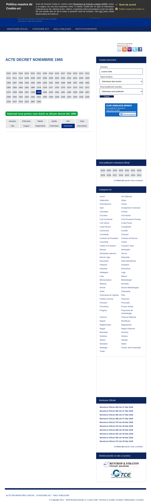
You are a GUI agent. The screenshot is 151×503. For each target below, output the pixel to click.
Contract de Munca (129, 238)
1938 (81, 97)
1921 (27, 101)
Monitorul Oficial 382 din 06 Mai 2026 (116, 438)
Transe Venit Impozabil (131, 347)
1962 (57, 92)
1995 (27, 83)
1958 (81, 92)
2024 (21, 73)
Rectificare (125, 321)
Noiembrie (68, 126)
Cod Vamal (104, 223)
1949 (51, 97)
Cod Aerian (126, 215)
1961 (63, 92)
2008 (33, 78)
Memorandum (105, 280)
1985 (87, 83)
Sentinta (103, 336)
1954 (21, 97)
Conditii (124, 231)
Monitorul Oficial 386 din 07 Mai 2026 (116, 419)
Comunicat (104, 231)
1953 (27, 97)
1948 (57, 97)
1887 (33, 101)
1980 (33, 87)
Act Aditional (126, 196)
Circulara (103, 215)
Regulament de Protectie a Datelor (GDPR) (90, 4)
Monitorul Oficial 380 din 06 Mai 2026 (116, 430)
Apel (102, 208)
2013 (87, 73)
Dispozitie (125, 257)
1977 (51, 87)
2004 (57, 78)
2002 (69, 78)
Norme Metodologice (130, 287)
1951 (39, 97)
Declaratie (125, 249)
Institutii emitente (86, 29)
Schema (124, 332)
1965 (39, 92)
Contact (140, 500)
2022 (33, 73)
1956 (8, 97)
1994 (33, 83)
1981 (27, 87)
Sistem (103, 340)
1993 (39, 83)
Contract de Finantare (109, 238)
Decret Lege (105, 257)
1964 (45, 92)
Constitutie (104, 234)
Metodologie (126, 280)
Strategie (103, 347)
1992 (45, 83)
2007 (39, 78)
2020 (45, 73)
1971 (87, 87)
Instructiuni (126, 268)
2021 (39, 73)
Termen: (104, 67)
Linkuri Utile (93, 500)
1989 (63, 83)
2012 (8, 78)
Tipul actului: (106, 77)
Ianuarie (12, 121)
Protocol (103, 317)
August (26, 126)
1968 (21, 92)
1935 (87, 97)
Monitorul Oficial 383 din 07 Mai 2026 (116, 407)
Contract (124, 234)
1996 (21, 83)
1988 (69, 83)
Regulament (126, 325)
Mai (68, 121)
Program (103, 310)
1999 (87, 78)
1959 (75, 92)
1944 (69, 97)
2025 (15, 73)
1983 (15, 87)
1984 (8, 87)
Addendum (104, 200)
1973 (75, 87)
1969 (15, 92)
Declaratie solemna (108, 253)
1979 (39, 87)
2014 (81, 73)
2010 (21, 78)
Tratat (102, 351)
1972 (81, 87)
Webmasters (130, 500)
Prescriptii (125, 303)
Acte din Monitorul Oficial (20, 495)
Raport (102, 321)
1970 (8, 92)
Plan (123, 295)
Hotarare (103, 265)
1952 (33, 97)
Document (104, 261)
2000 (81, 78)
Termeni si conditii (107, 500)
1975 (63, 87)
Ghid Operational (128, 261)
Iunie (82, 121)
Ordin (102, 291)
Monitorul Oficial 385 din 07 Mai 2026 (116, 415)
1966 (33, 92)
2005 (51, 78)
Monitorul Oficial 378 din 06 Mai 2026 (116, 422)
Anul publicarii (62, 29)
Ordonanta (125, 291)
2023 (27, 73)
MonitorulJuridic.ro (78, 500)
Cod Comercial (106, 219)
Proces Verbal (127, 306)
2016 (69, 73)
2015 (75, 73)
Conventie (104, 242)
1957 (87, 92)
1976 (57, 87)
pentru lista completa (129, 180)
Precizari (103, 303)
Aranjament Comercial (130, 208)
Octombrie (54, 126)
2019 (51, 73)
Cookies (119, 500)
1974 (69, 87)
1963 (51, 92)
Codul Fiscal (126, 223)
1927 (15, 101)
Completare (126, 227)
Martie (40, 121)
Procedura (104, 306)
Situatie (124, 340)
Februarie (26, 121)
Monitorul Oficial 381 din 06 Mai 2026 (116, 434)
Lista (102, 276)
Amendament (105, 204)
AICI (101, 11)
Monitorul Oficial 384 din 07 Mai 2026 (116, 411)
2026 (8, 73)
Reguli (102, 328)
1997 (15, 83)
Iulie (12, 126)
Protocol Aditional (128, 317)
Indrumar (103, 268)
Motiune (103, 284)
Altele (123, 200)
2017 (63, 73)
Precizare (125, 299)
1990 (57, 83)
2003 (63, 78)
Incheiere (125, 265)
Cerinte (124, 212)
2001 (75, 78)
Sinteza (124, 336)
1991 (51, 83)
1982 (21, 87)
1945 (63, 97)
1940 (75, 97)
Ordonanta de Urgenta (109, 295)
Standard (103, 344)
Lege (123, 272)
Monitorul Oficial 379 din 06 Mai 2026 (116, 426)
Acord (102, 196)
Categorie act (40, 29)
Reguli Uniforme (128, 328)
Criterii (124, 242)
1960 (69, 92)
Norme (102, 287)
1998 (8, 83)
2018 (57, 73)
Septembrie (40, 126)
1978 (45, 87)
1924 (21, 101)
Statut (123, 344)
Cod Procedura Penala (131, 219)
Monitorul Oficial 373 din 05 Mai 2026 (116, 441)
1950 (45, 97)
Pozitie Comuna (106, 299)
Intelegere (104, 272)
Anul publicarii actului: (111, 87)
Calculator (104, 212)
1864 (39, 101)
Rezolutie (104, 332)
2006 (45, 78)
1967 (27, 92)
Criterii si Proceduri (108, 246)
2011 (15, 78)
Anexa (124, 204)
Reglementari (105, 325)
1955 (15, 97)
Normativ (125, 284)
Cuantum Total (127, 246)
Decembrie (82, 126)
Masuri (124, 276)
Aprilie (54, 121)
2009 (27, 78)
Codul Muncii (105, 227)
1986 (81, 83)
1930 (8, 101)
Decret (124, 253)
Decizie (103, 249)
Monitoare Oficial (17, 29)
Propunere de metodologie (127, 312)
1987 (75, 83)
